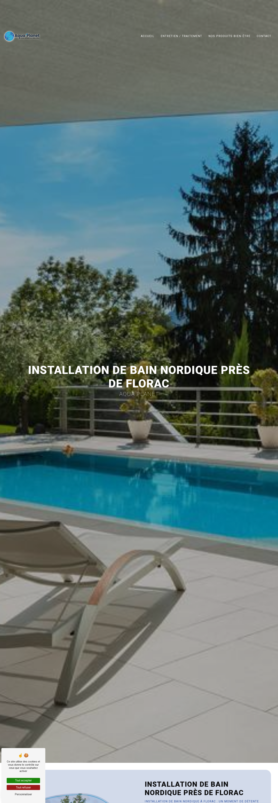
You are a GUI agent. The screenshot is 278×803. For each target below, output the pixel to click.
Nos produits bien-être (229, 36)
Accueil (147, 36)
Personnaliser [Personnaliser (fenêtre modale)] (23, 794)
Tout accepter (23, 780)
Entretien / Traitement (181, 36)
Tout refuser (23, 787)
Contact (264, 36)
